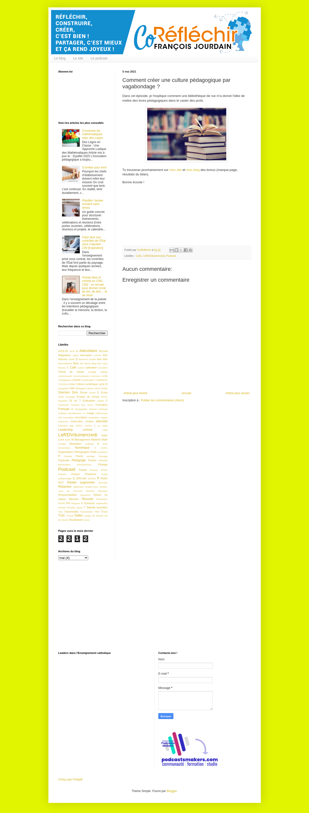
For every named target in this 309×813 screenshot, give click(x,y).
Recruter (103, 482)
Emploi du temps (88, 396)
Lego (104, 429)
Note (105, 444)
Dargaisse (63, 388)
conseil (76, 379)
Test (60, 511)
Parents (68, 456)
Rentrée (90, 491)
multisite (89, 444)
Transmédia (86, 511)
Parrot (79, 456)
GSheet (93, 409)
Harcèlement (74, 413)
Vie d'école (97, 515)
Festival (75, 405)
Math (105, 439)
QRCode (81, 478)
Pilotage (102, 464)
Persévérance (84, 464)
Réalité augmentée (81, 482)
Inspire (104, 417)
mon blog (193, 170)
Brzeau (62, 367)
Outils (93, 451)
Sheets (62, 507)
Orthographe (81, 451)
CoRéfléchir (101, 380)
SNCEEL (71, 507)
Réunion (74, 499)
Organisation (65, 451)
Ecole (104, 392)
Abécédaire (88, 351)
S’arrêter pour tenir (94, 167)
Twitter (78, 515)
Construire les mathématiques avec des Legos (92, 134)
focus (90, 405)
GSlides (62, 413)
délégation (80, 388)
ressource (85, 495)
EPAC (104, 396)
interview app (66, 425)
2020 (72, 351)
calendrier (91, 367)
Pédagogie (79, 460)
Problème (90, 474)
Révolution (101, 499)
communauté (65, 376)
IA (84, 413)
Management (82, 439)
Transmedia (71, 511)
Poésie (83, 469)
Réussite (87, 499)
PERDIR (103, 460)
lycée (67, 439)
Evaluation (89, 400)
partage (91, 456)
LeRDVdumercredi (154, 255)
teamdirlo (102, 507)
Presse (75, 474)
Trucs (104, 511)
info (60, 417)
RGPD (61, 503)
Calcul (81, 367)
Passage (102, 456)
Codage (92, 371)
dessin (90, 388)
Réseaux (103, 491)
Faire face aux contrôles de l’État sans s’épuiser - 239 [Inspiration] (93, 243)
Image (90, 413)
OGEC (104, 447)
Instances (63, 421)
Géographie (81, 409)
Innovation (68, 417)
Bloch (88, 363)
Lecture (88, 429)
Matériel (96, 439)
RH (68, 503)
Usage (87, 515)
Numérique (82, 447)
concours (95, 376)
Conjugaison (64, 380)
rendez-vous (91, 486)
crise (72, 384)
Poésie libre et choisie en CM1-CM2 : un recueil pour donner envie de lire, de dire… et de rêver (94, 286)
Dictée (104, 388)
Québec (92, 478)
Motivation (75, 443)
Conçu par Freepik (70, 779)
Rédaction (65, 486)
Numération (64, 447)
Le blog (60, 58)
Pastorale (64, 460)
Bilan (76, 363)
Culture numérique (87, 384)
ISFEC (79, 425)
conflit (104, 376)
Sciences (89, 503)
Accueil (186, 393)
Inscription (81, 417)
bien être (102, 359)
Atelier (71, 359)
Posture (94, 470)
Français (64, 409)
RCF (61, 482)
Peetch (92, 460)
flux (83, 405)
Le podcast (99, 58)
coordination (88, 380)
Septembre (102, 503)
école (61, 396)
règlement (78, 486)
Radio (104, 478)
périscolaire (64, 464)
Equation (63, 400)
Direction (64, 392)
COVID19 (63, 384)
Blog (94, 363)
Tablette (91, 507)
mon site (175, 170)
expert (100, 400)
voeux (86, 519)
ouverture (103, 452)
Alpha (76, 355)
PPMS (104, 470)
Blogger (172, 791)
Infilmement (101, 413)
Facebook (63, 405)
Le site (78, 58)
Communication (81, 376)
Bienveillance (65, 363)
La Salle (102, 425)
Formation (102, 404)
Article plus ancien (237, 393)
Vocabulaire (76, 519)
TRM (96, 511)
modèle (62, 444)
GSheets (102, 409)
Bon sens (102, 363)
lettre (104, 435)
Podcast (171, 255)
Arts (105, 355)
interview (101, 421)
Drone (83, 392)
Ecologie (70, 396)
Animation (86, 355)
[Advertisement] (154, 609)
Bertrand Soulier (87, 359)
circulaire (102, 367)
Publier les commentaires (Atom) (162, 400)
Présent (62, 474)
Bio (82, 363)
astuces (62, 359)
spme (79, 507)
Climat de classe (71, 371)
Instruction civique (82, 421)
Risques (75, 503)
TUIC (61, 515)
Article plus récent (135, 393)
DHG (97, 388)
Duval (92, 392)
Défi (72, 388)
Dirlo (75, 392)
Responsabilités (67, 494)
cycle (102, 384)
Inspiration (93, 417)
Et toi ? (75, 400)
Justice (88, 425)
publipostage (65, 478)
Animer (97, 355)
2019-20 (63, 351)
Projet (104, 474)
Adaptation (64, 355)
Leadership (65, 429)
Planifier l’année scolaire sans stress (92, 204)
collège (103, 371)
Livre (61, 439)
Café (138, 255)
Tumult (69, 515)
